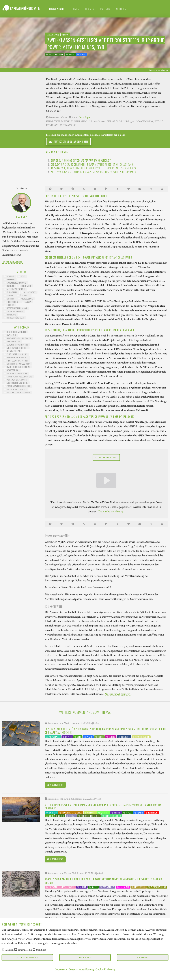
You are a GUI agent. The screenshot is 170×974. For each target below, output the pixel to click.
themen (74, 9)
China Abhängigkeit (14, 317)
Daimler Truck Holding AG (17, 367)
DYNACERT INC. (11, 370)
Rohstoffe (10, 314)
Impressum (61, 969)
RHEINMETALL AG (12, 341)
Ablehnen (143, 957)
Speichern (85, 957)
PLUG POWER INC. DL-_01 (15, 354)
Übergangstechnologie (15, 308)
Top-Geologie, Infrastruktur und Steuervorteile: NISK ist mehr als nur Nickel (95, 168)
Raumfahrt (25, 286)
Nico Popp (84, 117)
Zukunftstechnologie (15, 282)
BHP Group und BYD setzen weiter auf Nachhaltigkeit (81, 160)
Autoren (121, 9)
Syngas (8, 295)
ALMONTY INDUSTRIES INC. (16, 344)
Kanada (26, 302)
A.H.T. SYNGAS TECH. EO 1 (16, 348)
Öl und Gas (23, 295)
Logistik (9, 305)
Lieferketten (11, 302)
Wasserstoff (28, 292)
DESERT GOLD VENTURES (15, 332)
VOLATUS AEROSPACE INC (15, 373)
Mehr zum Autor (12, 261)
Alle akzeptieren (27, 957)
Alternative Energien (15, 289)
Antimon (9, 298)
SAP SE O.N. (10, 335)
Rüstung (9, 286)
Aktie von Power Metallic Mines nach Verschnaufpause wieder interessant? (93, 172)
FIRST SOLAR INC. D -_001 (16, 360)
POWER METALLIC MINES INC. (17, 386)
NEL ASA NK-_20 (12, 351)
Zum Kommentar (55, 784)
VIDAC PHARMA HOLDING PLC (17, 392)
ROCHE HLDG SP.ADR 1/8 (15, 389)
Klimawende (10, 292)
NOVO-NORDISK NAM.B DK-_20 (17, 338)
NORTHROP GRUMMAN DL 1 (16, 357)
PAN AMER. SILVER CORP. (15, 379)
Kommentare (56, 9)
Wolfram (9, 279)
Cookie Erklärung (105, 969)
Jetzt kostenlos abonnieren (68, 141)
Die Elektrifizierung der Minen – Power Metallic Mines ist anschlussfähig (92, 164)
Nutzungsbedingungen (117, 694)
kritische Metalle (13, 311)
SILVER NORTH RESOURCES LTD (18, 376)
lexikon (89, 9)
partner (105, 9)
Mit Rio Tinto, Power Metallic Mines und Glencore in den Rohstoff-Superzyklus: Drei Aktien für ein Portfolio (103, 806)
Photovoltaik (25, 298)
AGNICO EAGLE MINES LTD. (16, 383)
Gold (21, 276)
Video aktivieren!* (106, 457)
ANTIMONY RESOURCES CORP (17, 363)
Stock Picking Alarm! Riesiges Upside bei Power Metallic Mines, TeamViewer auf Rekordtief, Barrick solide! (103, 881)
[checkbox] (3, 949)
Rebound (9, 276)
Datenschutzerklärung (81, 969)
